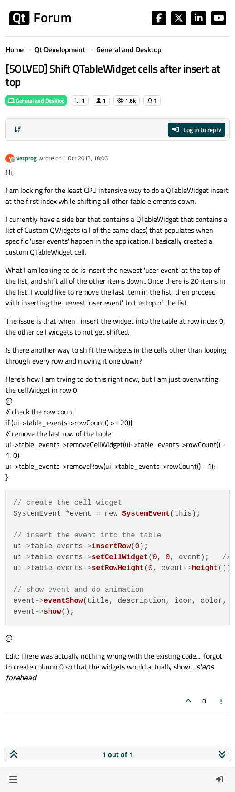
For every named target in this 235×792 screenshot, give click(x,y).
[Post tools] (222, 701)
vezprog (26, 157)
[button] (13, 779)
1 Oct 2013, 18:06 (85, 157)
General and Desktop (36, 100)
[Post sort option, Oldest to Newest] (18, 129)
